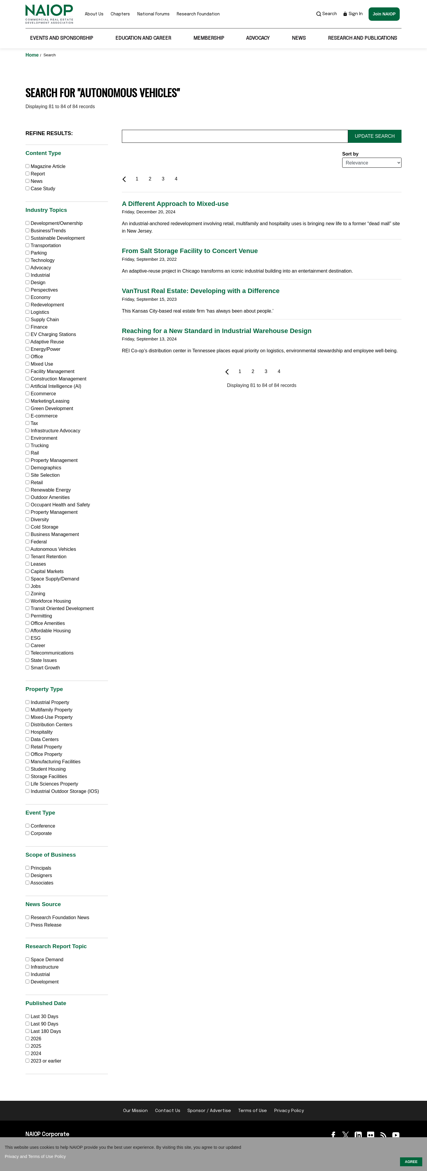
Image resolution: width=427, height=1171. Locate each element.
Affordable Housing (48, 630)
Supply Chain (42, 319)
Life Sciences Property (52, 783)
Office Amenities (45, 623)
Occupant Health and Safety (58, 504)
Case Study (40, 188)
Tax (32, 423)
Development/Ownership (54, 223)
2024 (36, 1053)
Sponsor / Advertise (209, 1110)
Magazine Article (46, 166)
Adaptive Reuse (45, 341)
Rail (32, 452)
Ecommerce (41, 393)
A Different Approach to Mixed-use (175, 203)
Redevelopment (45, 304)
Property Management (52, 460)
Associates (39, 882)
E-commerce (42, 415)
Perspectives (42, 289)
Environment (41, 438)
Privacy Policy (289, 1110)
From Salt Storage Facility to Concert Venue (190, 251)
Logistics (37, 312)
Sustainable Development (55, 238)
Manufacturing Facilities (53, 761)
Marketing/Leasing (47, 401)
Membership (208, 38)
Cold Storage (42, 526)
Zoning (35, 593)
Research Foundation (198, 14)
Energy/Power (43, 349)
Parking (36, 252)
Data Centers (42, 739)
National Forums (153, 14)
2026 (36, 1038)
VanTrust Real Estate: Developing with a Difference (201, 291)
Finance (36, 326)
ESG (33, 638)
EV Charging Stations (51, 334)
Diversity (37, 519)
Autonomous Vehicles (51, 549)
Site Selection (43, 475)
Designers (39, 875)
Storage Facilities (46, 776)
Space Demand (44, 959)
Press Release (44, 924)
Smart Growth (43, 667)
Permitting (39, 615)
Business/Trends (46, 230)
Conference (40, 825)
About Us (94, 14)
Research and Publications (362, 38)
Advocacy (258, 38)
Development (42, 981)
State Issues (41, 660)
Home (33, 54)
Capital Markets (45, 571)
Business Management (52, 534)
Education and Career (143, 38)
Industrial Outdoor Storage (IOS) (62, 791)
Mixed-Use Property (49, 717)
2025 (36, 1046)
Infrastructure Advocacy (53, 430)
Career (35, 645)
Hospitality (39, 732)
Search (326, 14)
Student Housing (46, 769)
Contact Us (167, 1110)
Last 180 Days (46, 1031)
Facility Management (50, 371)
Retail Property (44, 746)
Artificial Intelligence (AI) (53, 386)
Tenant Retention (46, 556)
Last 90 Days (44, 1023)
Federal (36, 541)
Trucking (37, 445)
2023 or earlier (46, 1060)
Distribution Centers (49, 724)
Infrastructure (42, 967)
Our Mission (135, 1110)
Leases (36, 564)
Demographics (43, 467)
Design (35, 282)
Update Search (375, 136)
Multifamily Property (49, 709)
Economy (38, 297)
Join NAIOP (384, 14)
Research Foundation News (57, 917)
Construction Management (56, 378)
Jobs (33, 586)
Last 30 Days (44, 1016)
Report (35, 173)
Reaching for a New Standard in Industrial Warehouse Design (217, 331)
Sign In (353, 14)
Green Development (49, 408)
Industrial (38, 275)
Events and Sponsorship (61, 38)
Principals (38, 868)
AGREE (411, 1162)
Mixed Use (39, 364)
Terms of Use (252, 1110)
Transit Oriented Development (60, 608)
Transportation (43, 245)
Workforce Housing (48, 601)
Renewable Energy (48, 489)
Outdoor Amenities (48, 497)
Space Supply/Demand (52, 578)
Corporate (39, 833)
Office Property (44, 754)
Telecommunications (50, 652)
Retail (34, 482)
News (299, 38)
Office (34, 356)
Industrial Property (47, 702)
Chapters (120, 14)
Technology (40, 260)
